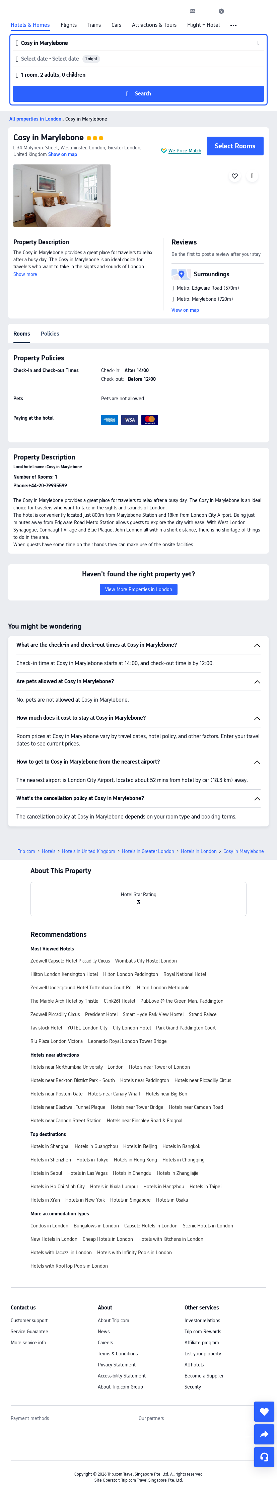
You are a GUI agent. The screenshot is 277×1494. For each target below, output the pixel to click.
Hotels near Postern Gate (56, 1093)
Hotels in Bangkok (181, 1146)
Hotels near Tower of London (159, 1067)
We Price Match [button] (184, 150)
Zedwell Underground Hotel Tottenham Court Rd (81, 987)
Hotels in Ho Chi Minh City (57, 1186)
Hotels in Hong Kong (135, 1159)
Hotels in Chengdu (132, 1173)
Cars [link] (116, 25)
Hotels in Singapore (130, 1200)
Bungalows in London (96, 1225)
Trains (94, 25)
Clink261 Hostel (119, 1001)
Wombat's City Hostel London (146, 961)
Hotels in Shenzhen (50, 1159)
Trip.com (26, 851)
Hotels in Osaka (172, 1200)
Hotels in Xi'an (45, 1200)
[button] (207, 11)
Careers (105, 1342)
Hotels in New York (85, 1200)
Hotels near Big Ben (166, 1093)
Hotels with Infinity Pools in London (134, 1252)
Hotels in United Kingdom (88, 851)
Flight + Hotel (203, 25)
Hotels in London (199, 851)
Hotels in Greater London (148, 851)
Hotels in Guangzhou (96, 1146)
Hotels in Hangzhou (163, 1186)
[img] (62, 195)
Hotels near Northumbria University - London (77, 1067)
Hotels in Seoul (46, 1173)
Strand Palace (203, 1014)
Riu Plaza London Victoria (56, 1041)
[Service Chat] (264, 1457)
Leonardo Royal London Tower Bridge (127, 1041)
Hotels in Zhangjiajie (178, 1173)
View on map (185, 310)
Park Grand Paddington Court (186, 1027)
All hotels (194, 1364)
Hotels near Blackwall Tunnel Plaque (68, 1107)
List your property (203, 1353)
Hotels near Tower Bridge (137, 1107)
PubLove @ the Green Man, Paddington (181, 1001)
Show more (25, 274)
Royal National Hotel (184, 974)
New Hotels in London (53, 1239)
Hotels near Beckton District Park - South (72, 1080)
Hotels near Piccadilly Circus (203, 1080)
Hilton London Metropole (163, 987)
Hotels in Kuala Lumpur (114, 1186)
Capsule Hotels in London (151, 1225)
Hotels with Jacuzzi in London (61, 1252)
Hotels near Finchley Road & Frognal (144, 1120)
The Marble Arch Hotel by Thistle (64, 1001)
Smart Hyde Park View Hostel (153, 1014)
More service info (28, 1342)
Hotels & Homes (30, 25)
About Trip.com (113, 1320)
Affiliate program (202, 1342)
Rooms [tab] (21, 334)
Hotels (48, 851)
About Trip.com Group (120, 1387)
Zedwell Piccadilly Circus (55, 1014)
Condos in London (49, 1225)
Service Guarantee (29, 1331)
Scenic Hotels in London (208, 1225)
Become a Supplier (204, 1375)
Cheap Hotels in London (108, 1239)
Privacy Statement (117, 1364)
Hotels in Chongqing (183, 1159)
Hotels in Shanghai (49, 1146)
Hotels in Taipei (205, 1186)
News (104, 1331)
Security (193, 1387)
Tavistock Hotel (46, 1027)
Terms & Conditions (118, 1353)
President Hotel (101, 1014)
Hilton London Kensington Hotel (64, 974)
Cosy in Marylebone (48, 137)
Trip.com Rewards (203, 1331)
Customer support (29, 1320)
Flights (69, 25)
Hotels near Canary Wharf (114, 1093)
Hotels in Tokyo (92, 1159)
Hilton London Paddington (130, 974)
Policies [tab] (50, 334)
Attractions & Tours (154, 25)
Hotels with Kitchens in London (170, 1239)
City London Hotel (132, 1027)
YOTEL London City (87, 1027)
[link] (192, 11)
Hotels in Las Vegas (87, 1173)
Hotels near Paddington (144, 1080)
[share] (264, 1434)
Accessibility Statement (122, 1375)
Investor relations (202, 1320)
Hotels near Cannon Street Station (65, 1120)
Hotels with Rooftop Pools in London (69, 1266)
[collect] (264, 1412)
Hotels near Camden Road (196, 1107)
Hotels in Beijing (140, 1146)
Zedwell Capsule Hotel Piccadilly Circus (70, 961)
